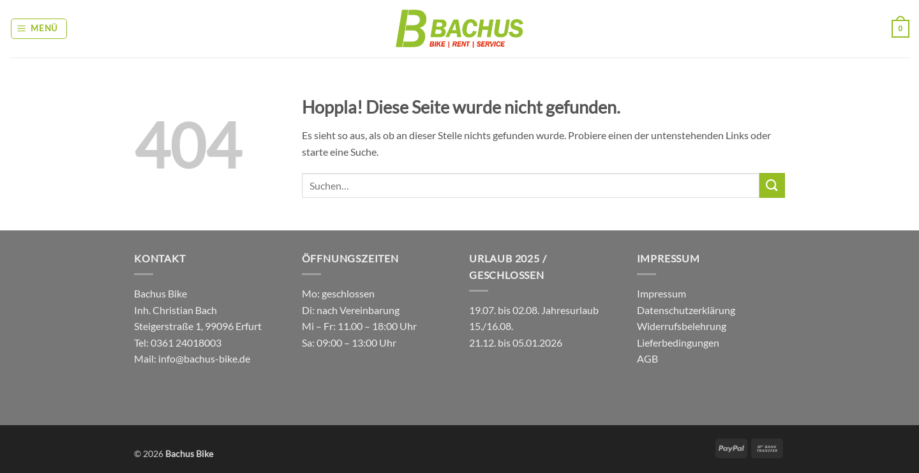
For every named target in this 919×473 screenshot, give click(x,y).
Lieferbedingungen (678, 342)
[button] (39, 29)
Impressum (661, 293)
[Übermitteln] (772, 185)
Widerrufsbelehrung (681, 326)
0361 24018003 (185, 342)
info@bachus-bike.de (204, 358)
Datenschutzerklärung (686, 310)
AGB (647, 358)
